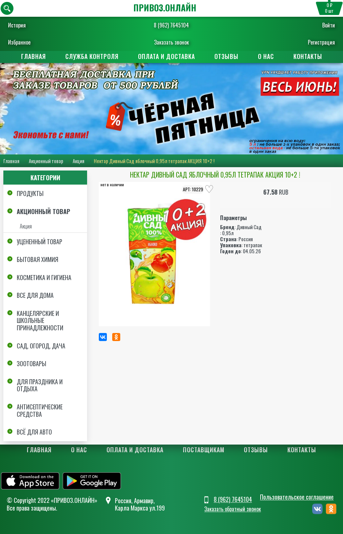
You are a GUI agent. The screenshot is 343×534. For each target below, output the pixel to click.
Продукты (30, 193)
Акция (78, 160)
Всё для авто (34, 431)
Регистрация (321, 42)
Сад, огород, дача (41, 345)
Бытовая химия (37, 259)
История (17, 25)
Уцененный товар (39, 241)
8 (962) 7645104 (171, 25)
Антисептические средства (40, 410)
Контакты (307, 56)
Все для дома (35, 295)
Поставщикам (203, 449)
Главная (33, 56)
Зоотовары (31, 363)
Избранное (19, 42)
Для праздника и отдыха (40, 385)
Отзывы (226, 56)
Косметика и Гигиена (44, 277)
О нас (266, 56)
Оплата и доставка (166, 56)
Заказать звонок (171, 42)
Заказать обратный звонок (232, 509)
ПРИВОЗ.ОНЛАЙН (164, 7)
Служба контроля (92, 56)
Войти (328, 25)
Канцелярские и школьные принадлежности (40, 320)
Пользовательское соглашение (297, 497)
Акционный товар (46, 160)
